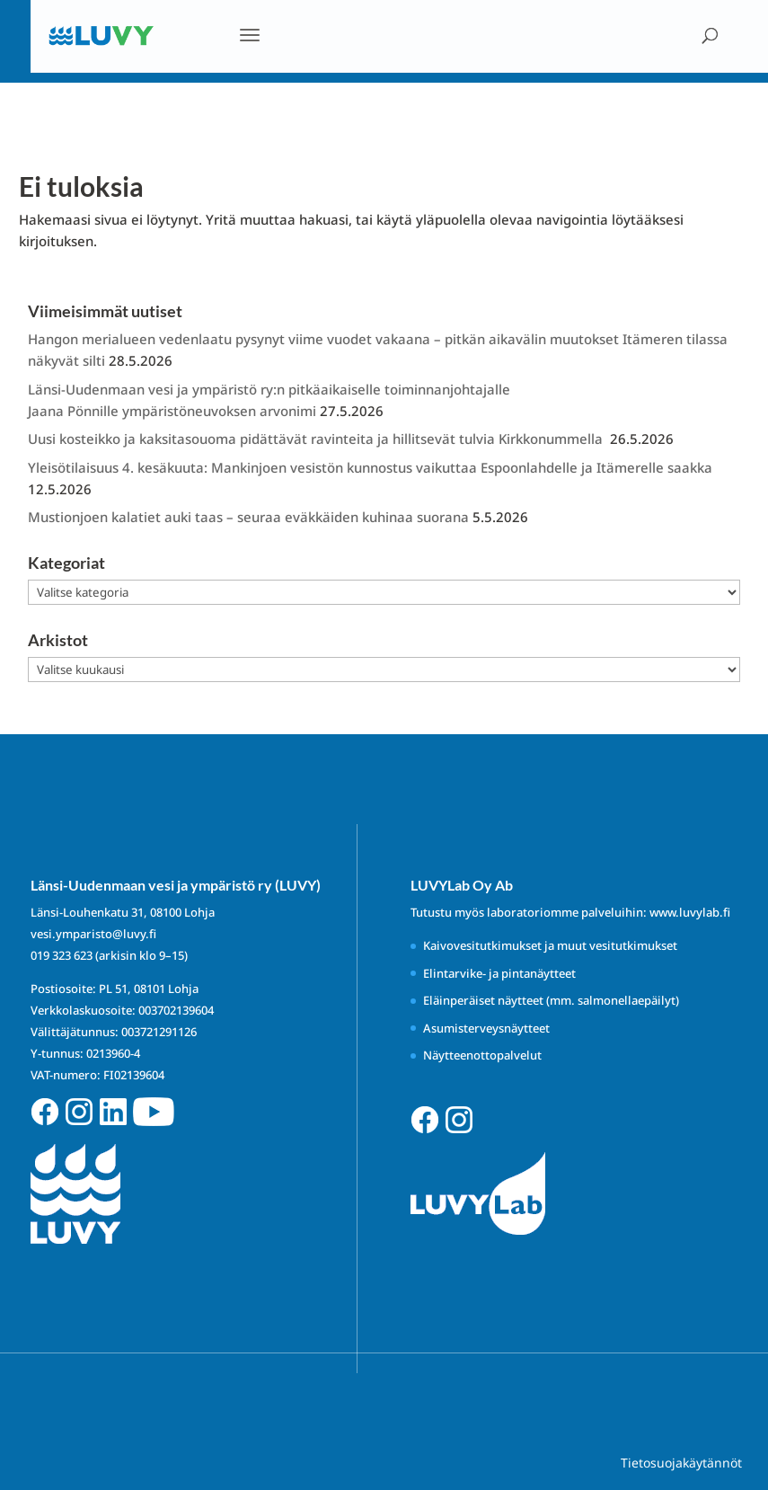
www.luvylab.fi (689, 912)
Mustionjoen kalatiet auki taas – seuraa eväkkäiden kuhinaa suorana (248, 517)
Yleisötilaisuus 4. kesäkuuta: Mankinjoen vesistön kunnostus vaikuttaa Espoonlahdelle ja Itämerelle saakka (370, 467)
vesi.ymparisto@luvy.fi (93, 934)
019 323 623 (62, 955)
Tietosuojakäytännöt (681, 1462)
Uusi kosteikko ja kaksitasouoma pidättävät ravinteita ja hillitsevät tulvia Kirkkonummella (317, 439)
